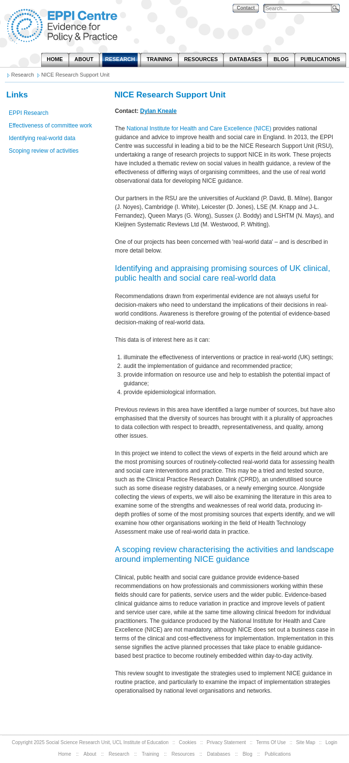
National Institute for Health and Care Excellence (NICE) (199, 128)
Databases (218, 754)
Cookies (187, 742)
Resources (183, 754)
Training (150, 754)
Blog (247, 754)
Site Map (305, 742)
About (89, 754)
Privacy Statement (226, 742)
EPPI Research (28, 113)
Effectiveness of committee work (50, 125)
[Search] (299, 8)
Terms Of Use (271, 742)
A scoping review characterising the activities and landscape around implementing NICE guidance (224, 554)
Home (64, 754)
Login (331, 742)
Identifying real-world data (42, 138)
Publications (278, 754)
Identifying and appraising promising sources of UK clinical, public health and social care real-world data (222, 273)
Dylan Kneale (158, 111)
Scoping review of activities (44, 150)
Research (119, 754)
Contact (245, 8)
